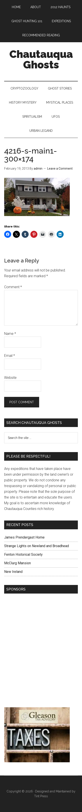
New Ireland (13, 572)
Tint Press (41, 796)
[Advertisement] (41, 651)
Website (10, 378)
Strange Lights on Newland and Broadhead (36, 546)
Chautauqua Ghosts (41, 59)
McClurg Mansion (17, 563)
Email (9, 356)
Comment (13, 287)
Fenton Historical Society (23, 554)
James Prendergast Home (24, 537)
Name (10, 334)
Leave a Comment (60, 168)
